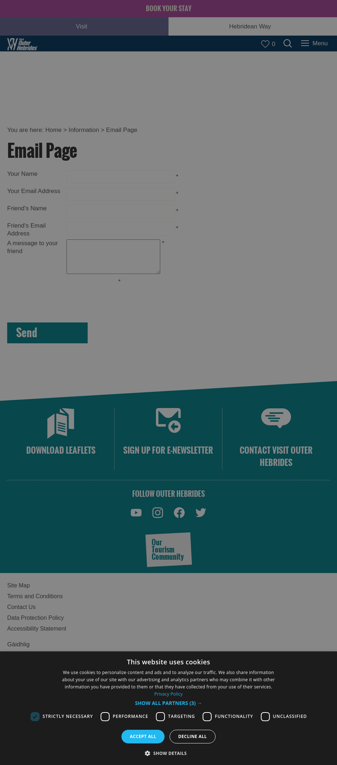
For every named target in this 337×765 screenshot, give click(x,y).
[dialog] (168, 708)
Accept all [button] (143, 736)
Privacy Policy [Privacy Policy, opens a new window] (168, 694)
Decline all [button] (192, 736)
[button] (168, 703)
